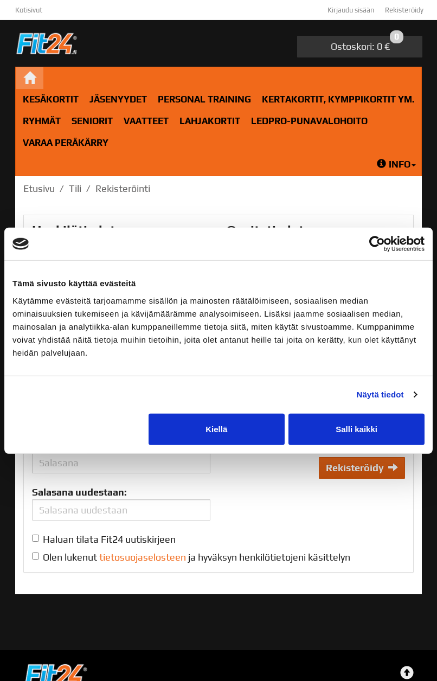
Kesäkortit (51, 99)
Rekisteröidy (404, 10)
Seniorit (92, 120)
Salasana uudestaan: (79, 492)
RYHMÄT (42, 120)
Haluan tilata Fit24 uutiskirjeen (109, 539)
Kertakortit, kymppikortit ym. (338, 99)
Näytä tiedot (380, 394)
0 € (367, 44)
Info (396, 164)
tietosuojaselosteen (142, 557)
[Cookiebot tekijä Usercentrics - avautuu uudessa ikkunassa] (377, 244)
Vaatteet (146, 120)
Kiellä (216, 428)
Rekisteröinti (122, 188)
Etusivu (39, 188)
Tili (75, 188)
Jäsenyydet (118, 99)
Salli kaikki (356, 428)
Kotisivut (28, 10)
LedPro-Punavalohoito (309, 120)
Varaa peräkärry (65, 142)
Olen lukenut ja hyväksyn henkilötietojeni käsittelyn (196, 557)
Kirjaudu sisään (350, 10)
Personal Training (204, 99)
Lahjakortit (209, 120)
